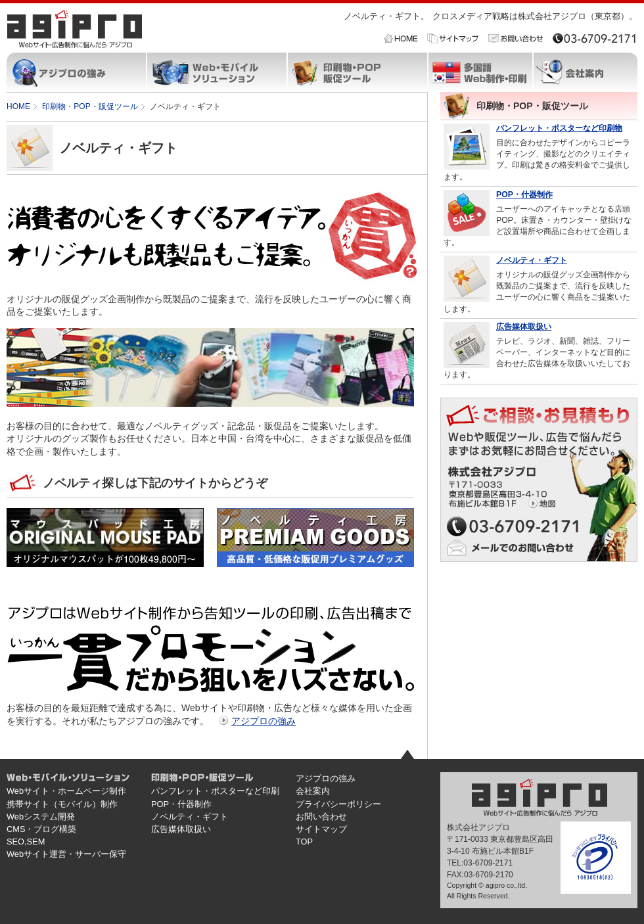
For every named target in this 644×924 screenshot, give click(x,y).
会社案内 (313, 791)
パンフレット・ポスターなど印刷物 (559, 128)
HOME (18, 106)
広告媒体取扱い (523, 326)
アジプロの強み (263, 721)
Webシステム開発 (41, 816)
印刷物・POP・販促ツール (89, 106)
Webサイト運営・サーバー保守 (66, 854)
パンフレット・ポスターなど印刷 (215, 791)
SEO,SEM (26, 841)
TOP (304, 841)
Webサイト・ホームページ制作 (66, 791)
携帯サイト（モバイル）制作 (62, 804)
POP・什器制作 (524, 194)
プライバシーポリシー (338, 804)
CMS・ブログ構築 (41, 829)
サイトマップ (321, 829)
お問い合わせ (321, 816)
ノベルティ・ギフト (531, 260)
